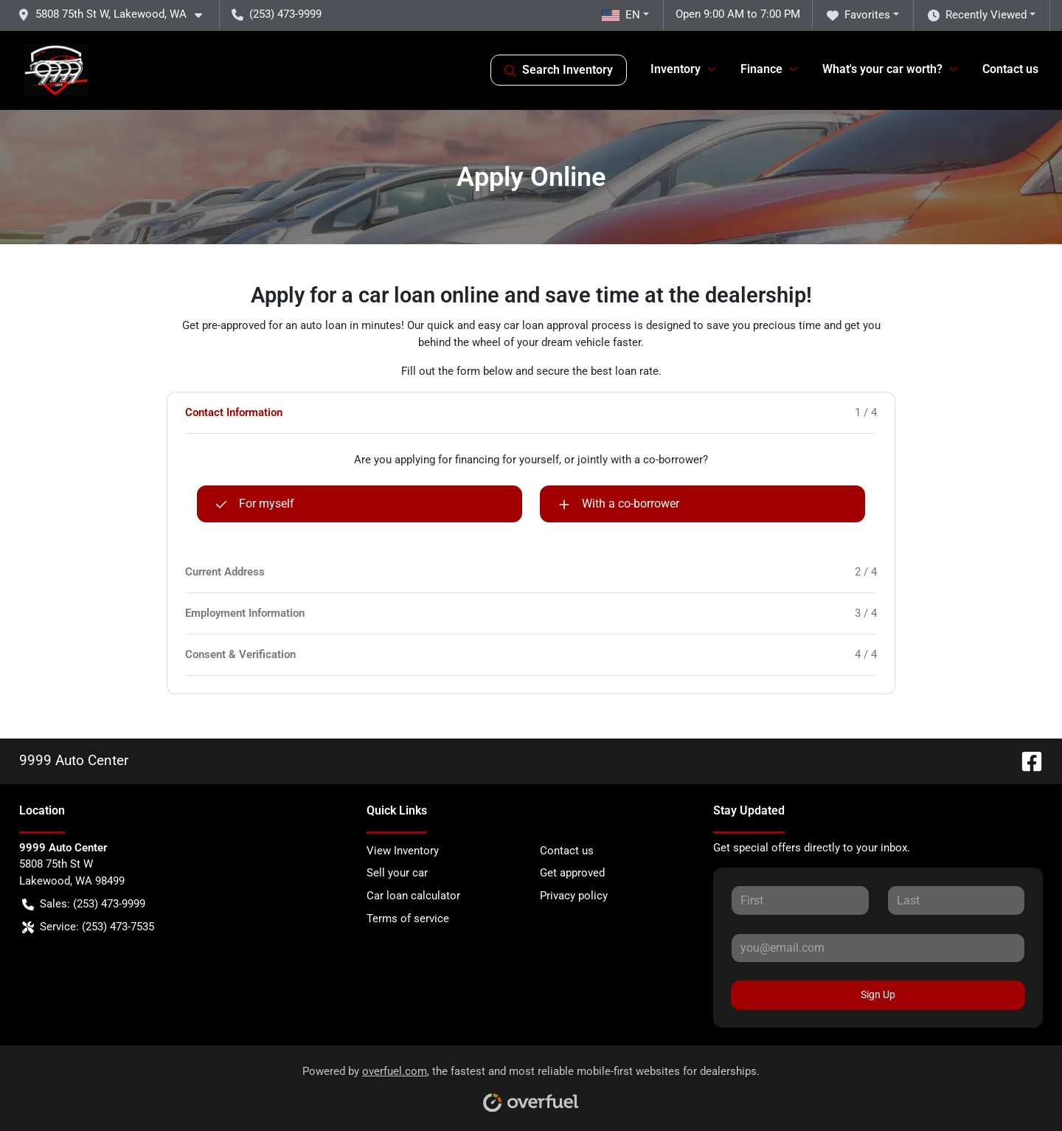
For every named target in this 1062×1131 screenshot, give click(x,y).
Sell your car (397, 872)
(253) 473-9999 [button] (277, 14)
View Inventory (403, 850)
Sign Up (878, 994)
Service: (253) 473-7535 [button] (88, 927)
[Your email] (878, 948)
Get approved (572, 872)
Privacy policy (574, 895)
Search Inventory (558, 70)
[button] (116, 14)
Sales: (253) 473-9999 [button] (83, 904)
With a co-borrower (618, 504)
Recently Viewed (977, 15)
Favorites (858, 15)
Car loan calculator (413, 895)
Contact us (1010, 69)
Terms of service (408, 918)
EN (621, 14)
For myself (254, 504)
